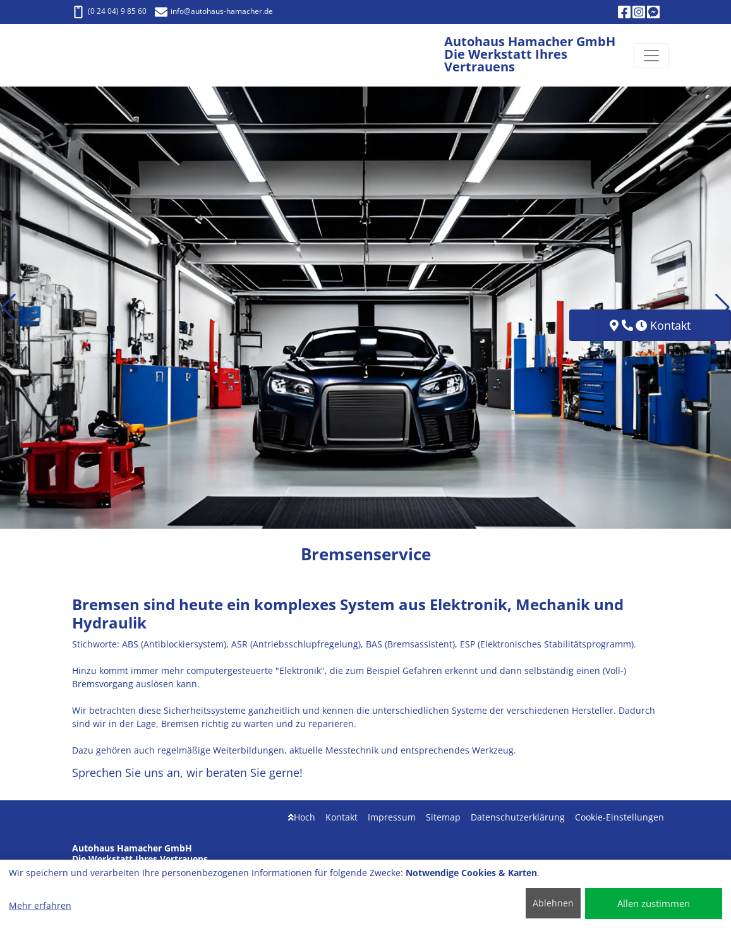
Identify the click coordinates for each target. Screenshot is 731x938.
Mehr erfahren (40, 905)
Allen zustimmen (653, 903)
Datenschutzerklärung (518, 817)
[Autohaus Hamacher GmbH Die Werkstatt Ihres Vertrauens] (109, 55)
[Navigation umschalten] (651, 55)
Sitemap (443, 817)
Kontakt (341, 817)
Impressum (392, 817)
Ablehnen (553, 903)
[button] (8, 308)
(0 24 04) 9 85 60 (109, 11)
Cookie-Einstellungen (619, 817)
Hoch (301, 817)
